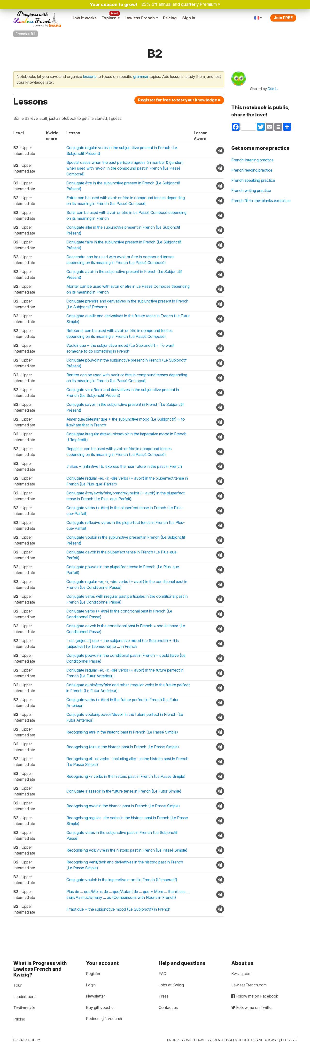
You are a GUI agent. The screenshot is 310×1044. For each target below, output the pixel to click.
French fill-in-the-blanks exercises (261, 200)
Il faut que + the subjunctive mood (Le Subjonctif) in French (118, 909)
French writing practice (251, 190)
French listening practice (252, 160)
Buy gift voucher (100, 1007)
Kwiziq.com (241, 973)
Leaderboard (24, 996)
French (21, 34)
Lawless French (141, 17)
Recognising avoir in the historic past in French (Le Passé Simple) (123, 805)
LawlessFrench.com (249, 985)
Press (164, 996)
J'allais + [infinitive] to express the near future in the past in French (124, 466)
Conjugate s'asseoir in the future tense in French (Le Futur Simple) (123, 791)
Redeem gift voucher (104, 1018)
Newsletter (95, 996)
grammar (140, 76)
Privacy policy (26, 1040)
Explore (110, 17)
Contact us (168, 1007)
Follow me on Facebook (254, 996)
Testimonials (24, 1007)
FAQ (162, 973)
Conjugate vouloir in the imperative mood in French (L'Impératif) (121, 879)
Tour (17, 985)
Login (91, 985)
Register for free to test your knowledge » (179, 100)
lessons (89, 76)
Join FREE (283, 17)
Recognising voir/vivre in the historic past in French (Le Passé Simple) (126, 850)
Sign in (188, 17)
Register (93, 973)
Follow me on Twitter (252, 1007)
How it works (84, 17)
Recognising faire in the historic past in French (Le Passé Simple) (122, 746)
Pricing (170, 17)
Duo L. (273, 89)
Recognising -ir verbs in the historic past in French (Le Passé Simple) (126, 776)
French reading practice (251, 170)
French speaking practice (253, 180)
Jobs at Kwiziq (171, 985)
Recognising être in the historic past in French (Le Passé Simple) (122, 732)
